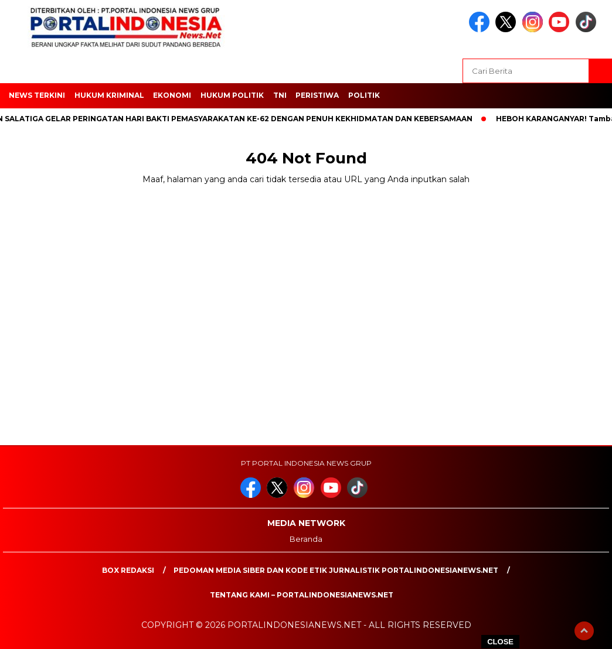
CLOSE (500, 641)
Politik (364, 95)
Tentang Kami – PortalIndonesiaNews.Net (301, 594)
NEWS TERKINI (37, 95)
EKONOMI (172, 95)
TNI (280, 95)
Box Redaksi (128, 570)
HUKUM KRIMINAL (109, 95)
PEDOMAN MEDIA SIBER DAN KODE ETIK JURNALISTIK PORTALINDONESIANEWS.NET (336, 570)
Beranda (306, 539)
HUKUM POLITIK (232, 95)
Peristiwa (317, 95)
